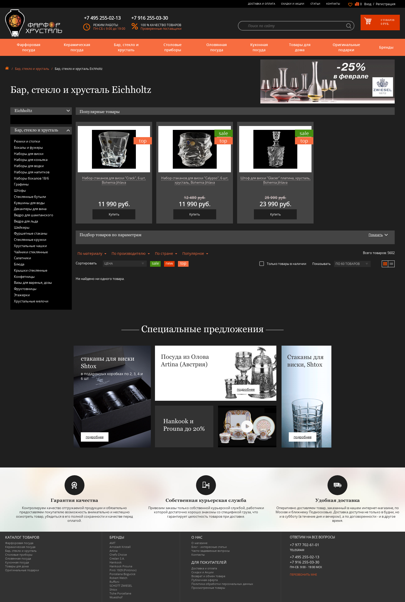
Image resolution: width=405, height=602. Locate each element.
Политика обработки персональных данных (222, 584)
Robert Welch (118, 578)
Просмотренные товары (208, 588)
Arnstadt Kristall (120, 547)
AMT (112, 543)
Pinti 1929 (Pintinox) (123, 570)
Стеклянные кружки (30, 239)
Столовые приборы (172, 47)
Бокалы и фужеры (28, 147)
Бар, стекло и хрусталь (126, 47)
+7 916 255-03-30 (304, 562)
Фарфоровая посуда (28, 47)
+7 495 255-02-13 (304, 556)
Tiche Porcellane (120, 593)
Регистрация (385, 4)
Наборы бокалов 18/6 (31, 178)
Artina (114, 551)
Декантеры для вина (30, 208)
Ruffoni (114, 582)
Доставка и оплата (261, 3)
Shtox (113, 589)
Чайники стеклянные (31, 252)
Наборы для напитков (31, 172)
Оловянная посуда (216, 47)
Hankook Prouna (121, 566)
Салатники (22, 258)
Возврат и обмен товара (208, 576)
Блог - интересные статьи (209, 547)
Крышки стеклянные (30, 270)
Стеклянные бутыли (30, 196)
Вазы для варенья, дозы (33, 282)
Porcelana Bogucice (122, 574)
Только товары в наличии (282, 264)
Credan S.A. (117, 558)
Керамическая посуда (77, 47)
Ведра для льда (26, 221)
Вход (367, 4)
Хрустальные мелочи (31, 301)
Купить (114, 214)
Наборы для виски (28, 153)
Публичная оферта (204, 580)
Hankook (116, 562)
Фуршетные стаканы (30, 233)
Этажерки (22, 295)
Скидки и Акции (292, 3)
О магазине (199, 543)
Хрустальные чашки (30, 245)
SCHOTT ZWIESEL (121, 586)
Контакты (333, 3)
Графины (21, 184)
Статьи (315, 3)
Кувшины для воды (29, 202)
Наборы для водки (29, 165)
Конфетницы (24, 276)
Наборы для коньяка (31, 159)
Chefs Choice (118, 554)
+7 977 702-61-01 (304, 544)
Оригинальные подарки (346, 47)
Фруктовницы (25, 288)
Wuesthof (116, 597)
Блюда (19, 264)
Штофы (20, 190)
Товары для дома (299, 47)
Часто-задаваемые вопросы (210, 551)
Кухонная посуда (259, 47)
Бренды (386, 47)
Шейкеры (21, 227)
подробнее (95, 437)
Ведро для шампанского (33, 215)
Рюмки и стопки (27, 141)
